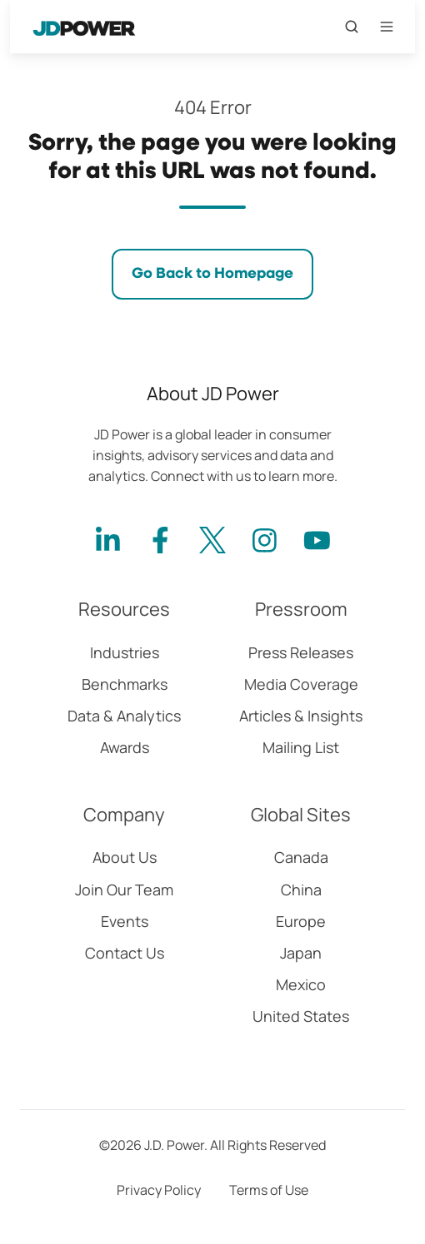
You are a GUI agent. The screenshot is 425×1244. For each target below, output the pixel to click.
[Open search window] (351, 26)
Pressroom (301, 609)
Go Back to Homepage (212, 273)
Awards (124, 747)
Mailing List (300, 747)
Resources (124, 609)
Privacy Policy (159, 1190)
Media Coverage (301, 684)
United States (300, 1016)
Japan (301, 953)
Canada (301, 857)
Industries (124, 652)
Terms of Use (268, 1190)
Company (124, 814)
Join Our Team (124, 890)
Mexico (301, 984)
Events (124, 921)
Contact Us (124, 953)
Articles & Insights (300, 716)
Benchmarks (125, 684)
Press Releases (300, 652)
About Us (124, 857)
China (301, 890)
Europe (301, 921)
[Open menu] (386, 26)
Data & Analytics (124, 716)
